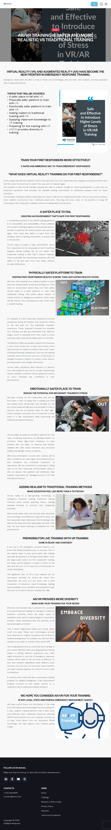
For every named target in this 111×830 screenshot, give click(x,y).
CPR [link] (48, 641)
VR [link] (41, 96)
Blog (55, 30)
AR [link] (10, 129)
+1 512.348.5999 (11, 793)
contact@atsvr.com (12, 796)
